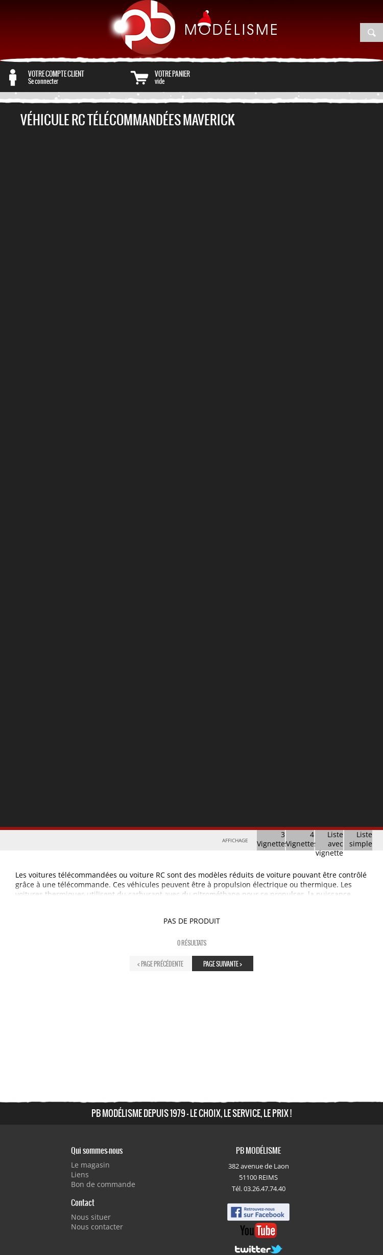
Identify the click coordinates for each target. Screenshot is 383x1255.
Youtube (258, 1230)
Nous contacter (97, 1226)
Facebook (258, 1212)
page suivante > (222, 963)
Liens (80, 1174)
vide (204, 77)
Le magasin (90, 1165)
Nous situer (91, 1217)
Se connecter (77, 77)
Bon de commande (103, 1184)
